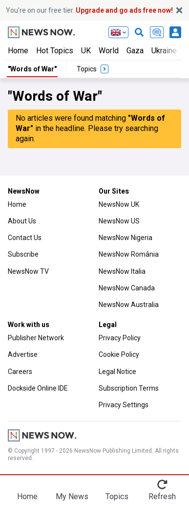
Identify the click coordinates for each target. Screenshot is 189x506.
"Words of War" (32, 69)
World (109, 50)
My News (72, 496)
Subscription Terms (129, 388)
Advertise (23, 354)
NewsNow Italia (122, 271)
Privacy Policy (120, 338)
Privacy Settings (123, 405)
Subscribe (23, 254)
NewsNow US (119, 221)
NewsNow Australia (129, 304)
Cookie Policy (119, 354)
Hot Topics (54, 50)
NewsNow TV (28, 271)
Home (18, 50)
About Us (22, 221)
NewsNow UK (119, 204)
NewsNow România (129, 254)
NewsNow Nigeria (125, 238)
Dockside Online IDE (38, 388)
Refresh (162, 496)
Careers (20, 371)
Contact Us (25, 238)
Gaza (135, 50)
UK (86, 50)
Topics (116, 496)
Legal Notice (117, 371)
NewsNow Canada (127, 288)
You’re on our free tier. (89, 10)
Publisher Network (36, 338)
